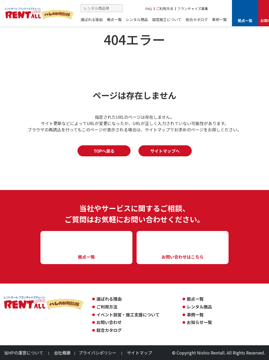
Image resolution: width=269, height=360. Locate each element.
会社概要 (62, 352)
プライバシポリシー (97, 352)
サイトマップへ (165, 151)
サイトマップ (139, 352)
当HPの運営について (23, 352)
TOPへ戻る (104, 151)
